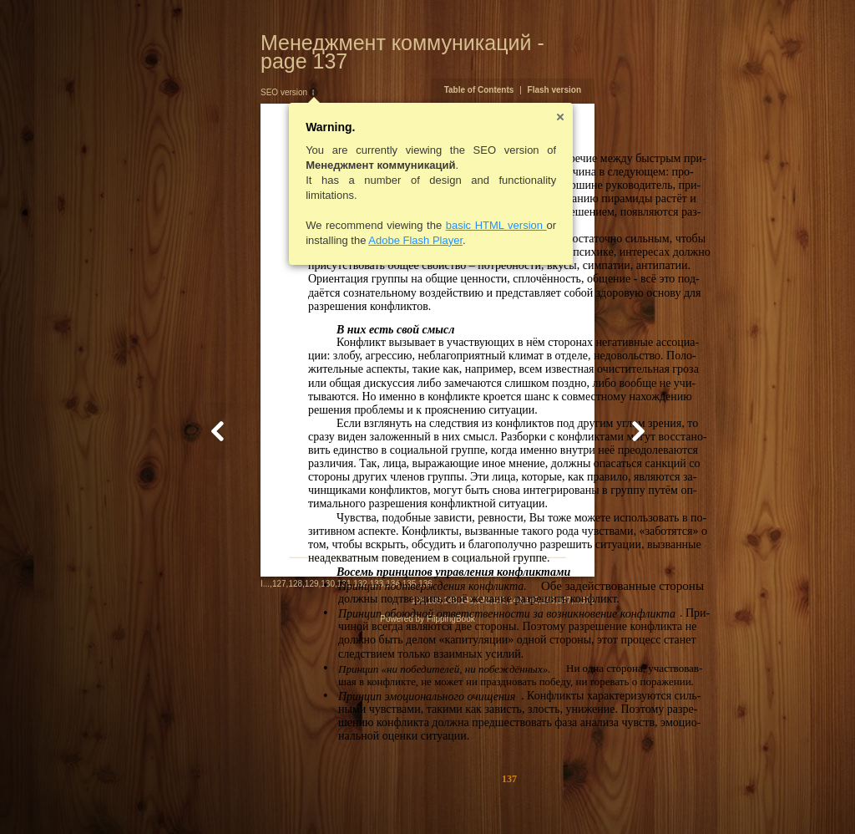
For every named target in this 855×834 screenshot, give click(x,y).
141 (548, 797)
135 (328, 796)
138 (500, 797)
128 (214, 796)
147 (646, 797)
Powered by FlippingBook (427, 816)
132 (279, 796)
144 (597, 797)
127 (197, 796)
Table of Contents (560, 71)
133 (295, 796)
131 (262, 796)
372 (669, 797)
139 (515, 797)
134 (312, 796)
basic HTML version (414, 207)
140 (532, 797)
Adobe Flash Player (334, 222)
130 (247, 796)
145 (613, 797)
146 (630, 797)
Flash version (635, 71)
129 (230, 796)
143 (581, 797)
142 (565, 797)
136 (344, 796)
